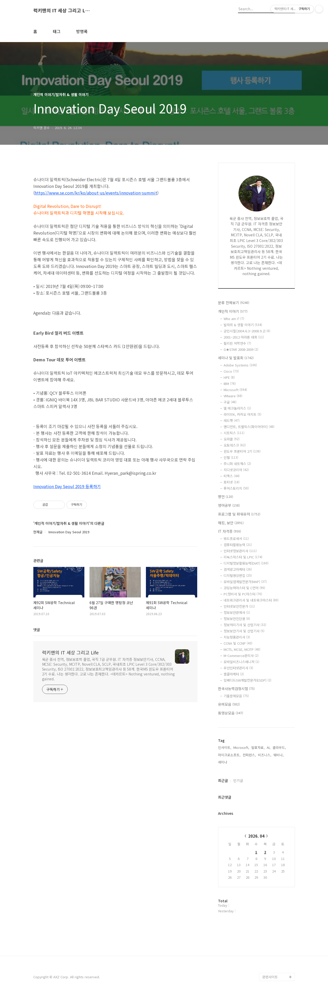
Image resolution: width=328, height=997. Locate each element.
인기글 (238, 780)
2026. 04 (256, 836)
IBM (230, 383)
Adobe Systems (240, 365)
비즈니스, (264, 754)
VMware (233, 395)
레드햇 (232, 420)
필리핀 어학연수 (237, 343)
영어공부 (229, 505)
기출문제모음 (236, 695)
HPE (229, 377)
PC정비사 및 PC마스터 (243, 594)
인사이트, (224, 747)
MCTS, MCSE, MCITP (242, 649)
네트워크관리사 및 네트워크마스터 (251, 600)
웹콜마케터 (234, 674)
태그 (57, 31)
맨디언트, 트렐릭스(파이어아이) (249, 426)
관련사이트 (270, 976)
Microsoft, (241, 747)
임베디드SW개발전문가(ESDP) (247, 680)
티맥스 (232, 475)
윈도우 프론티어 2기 (242, 451)
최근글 (223, 780)
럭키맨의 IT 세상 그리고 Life (61, 10)
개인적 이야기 (232, 311)
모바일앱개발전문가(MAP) (245, 581)
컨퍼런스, (249, 754)
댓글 (36, 629)
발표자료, (258, 747)
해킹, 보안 (231, 522)
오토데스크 (235, 445)
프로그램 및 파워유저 (239, 514)
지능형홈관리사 (237, 637)
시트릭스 (234, 432)
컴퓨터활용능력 (238, 544)
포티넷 (232, 482)
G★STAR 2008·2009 (241, 349)
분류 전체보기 (233, 302)
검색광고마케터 (238, 569)
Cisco (231, 371)
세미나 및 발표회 (236, 357)
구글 (230, 402)
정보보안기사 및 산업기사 (244, 630)
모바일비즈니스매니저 (241, 661)
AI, (269, 747)
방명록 (82, 31)
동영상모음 (230, 712)
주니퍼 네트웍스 (237, 463)
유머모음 (229, 704)
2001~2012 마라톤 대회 (244, 337)
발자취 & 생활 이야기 (243, 324)
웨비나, (278, 754)
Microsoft (235, 389)
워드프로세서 (236, 538)
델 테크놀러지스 (237, 408)
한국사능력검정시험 (236, 688)
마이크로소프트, (229, 754)
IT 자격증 (229, 531)
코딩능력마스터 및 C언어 (244, 587)
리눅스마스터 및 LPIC (243, 557)
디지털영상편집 (238, 575)
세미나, (223, 762)
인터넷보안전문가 (239, 606)
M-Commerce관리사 (241, 655)
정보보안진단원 (237, 618)
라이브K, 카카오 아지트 (242, 414)
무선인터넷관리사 (238, 667)
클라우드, (279, 747)
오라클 (232, 439)
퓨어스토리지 (236, 488)
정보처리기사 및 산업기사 (245, 624)
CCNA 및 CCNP (238, 643)
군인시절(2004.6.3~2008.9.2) (247, 330)
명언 (225, 496)
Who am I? (234, 318)
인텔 (231, 457)
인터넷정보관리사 (240, 550)
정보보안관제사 (237, 612)
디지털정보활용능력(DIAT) (246, 563)
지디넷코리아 (236, 469)
